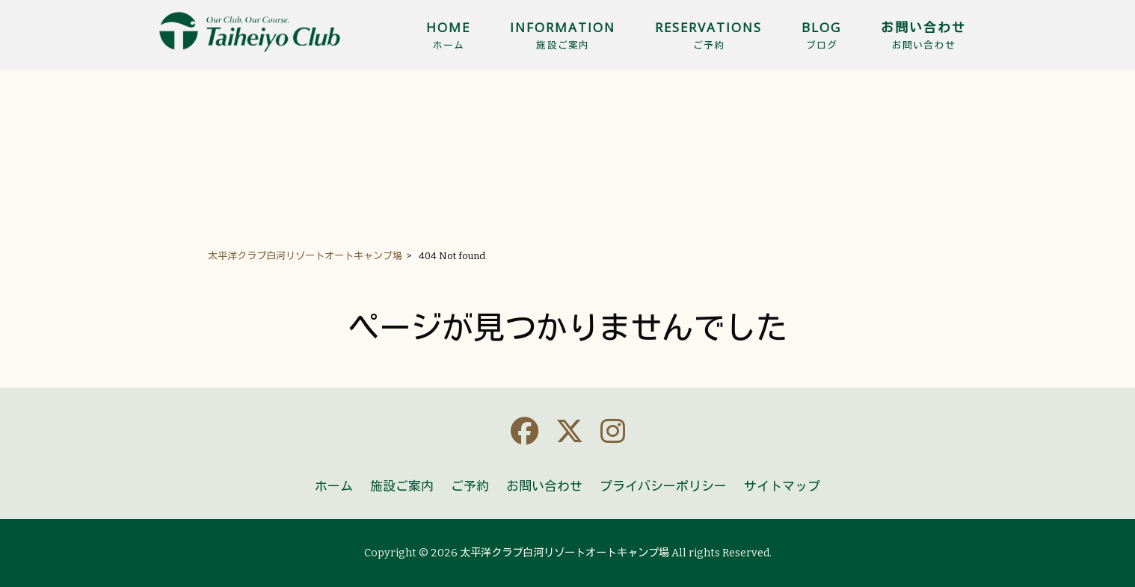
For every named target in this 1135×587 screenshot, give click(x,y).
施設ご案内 (402, 486)
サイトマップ (782, 486)
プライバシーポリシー (663, 486)
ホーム (334, 486)
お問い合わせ (544, 486)
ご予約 (470, 486)
